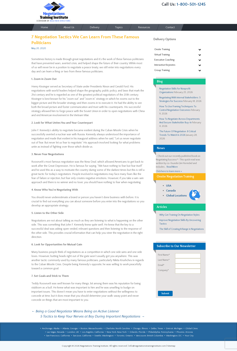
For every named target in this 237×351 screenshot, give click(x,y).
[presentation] (180, 280)
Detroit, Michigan (174, 328)
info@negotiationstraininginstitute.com (147, 346)
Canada (171, 190)
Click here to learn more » (169, 171)
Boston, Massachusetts (91, 328)
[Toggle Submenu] (200, 49)
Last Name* (164, 260)
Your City (189, 335)
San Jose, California (82, 335)
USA (168, 185)
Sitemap (171, 346)
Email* (161, 265)
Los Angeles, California (93, 332)
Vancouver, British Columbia (149, 335)
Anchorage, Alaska (50, 328)
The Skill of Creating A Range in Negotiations (181, 229)
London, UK (73, 332)
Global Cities (191, 328)
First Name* (164, 255)
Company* (163, 270)
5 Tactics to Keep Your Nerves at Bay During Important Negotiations (92, 316)
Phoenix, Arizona (185, 332)
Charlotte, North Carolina (118, 328)
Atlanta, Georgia (70, 328)
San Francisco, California (58, 335)
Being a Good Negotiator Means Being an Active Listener (75, 311)
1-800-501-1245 (191, 4)
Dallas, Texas (157, 328)
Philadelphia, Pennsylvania (160, 332)
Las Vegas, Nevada (55, 332)
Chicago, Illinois (140, 328)
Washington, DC (174, 335)
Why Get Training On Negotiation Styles (179, 215)
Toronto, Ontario (125, 335)
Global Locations (176, 195)
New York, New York (117, 332)
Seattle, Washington (104, 335)
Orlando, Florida (137, 332)
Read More (172, 166)
